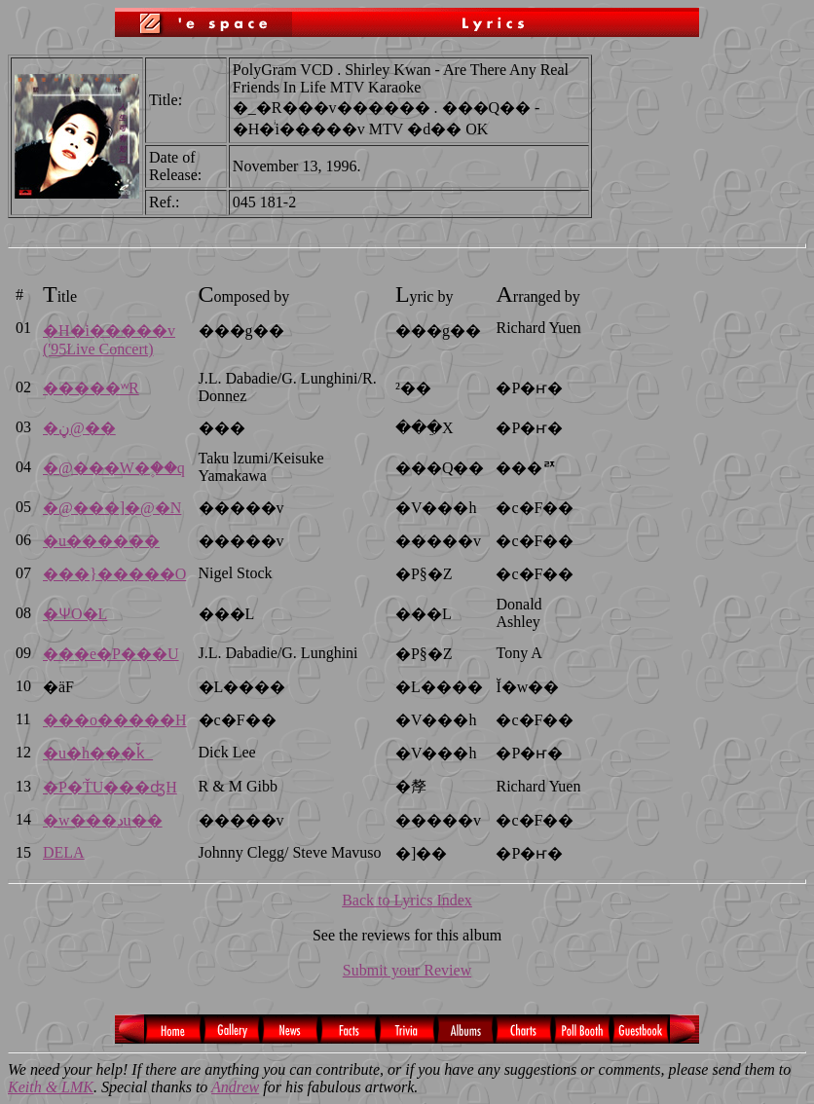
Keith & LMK (50, 1087)
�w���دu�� (103, 820)
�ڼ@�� (79, 428)
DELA (64, 852)
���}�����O (114, 574)
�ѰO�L (75, 614)
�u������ (101, 541)
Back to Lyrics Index (407, 900)
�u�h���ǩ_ (98, 753)
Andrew (235, 1087)
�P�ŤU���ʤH (110, 787)
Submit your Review (407, 970)
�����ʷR (91, 388)
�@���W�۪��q (114, 468)
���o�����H (115, 720)
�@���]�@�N (112, 507)
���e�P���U (111, 653)
